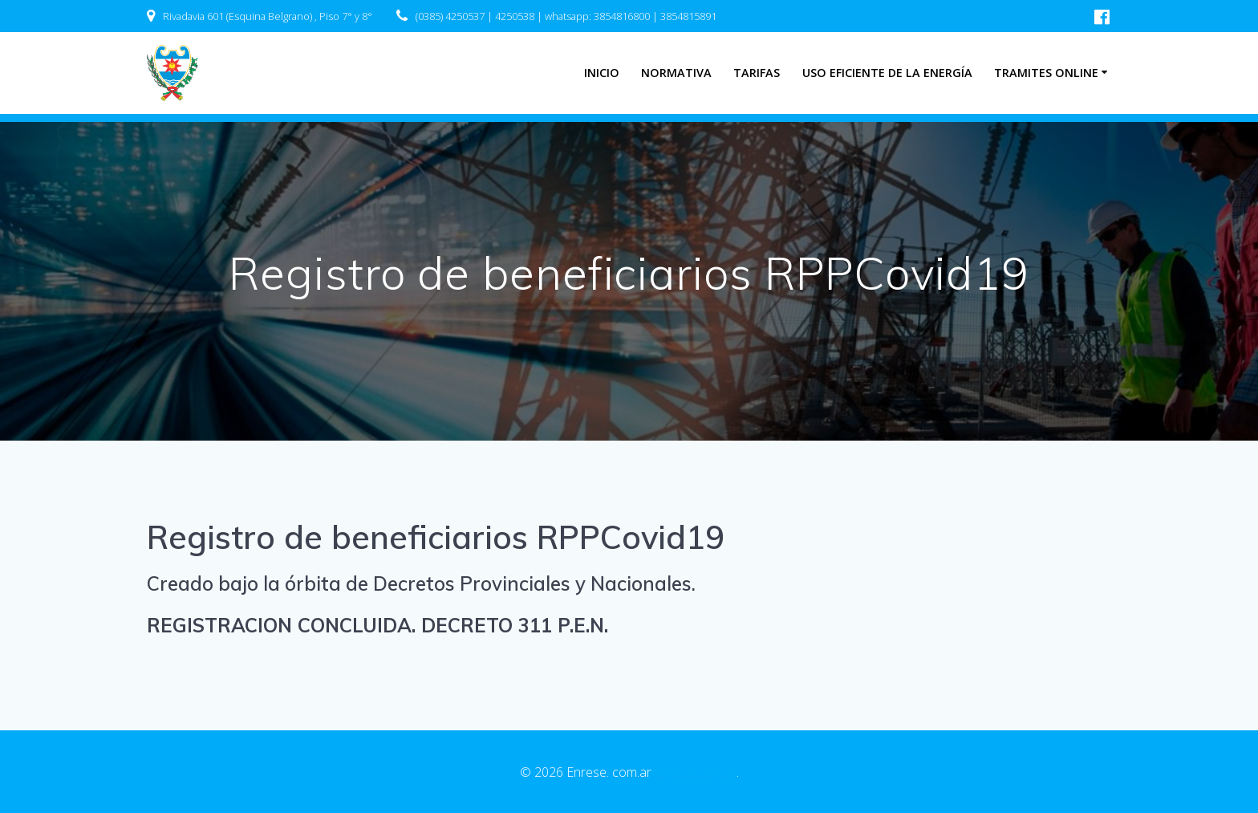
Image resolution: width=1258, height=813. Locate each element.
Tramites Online (1046, 72)
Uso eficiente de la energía (887, 72)
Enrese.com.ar (696, 772)
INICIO (601, 72)
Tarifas (756, 72)
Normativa (676, 72)
